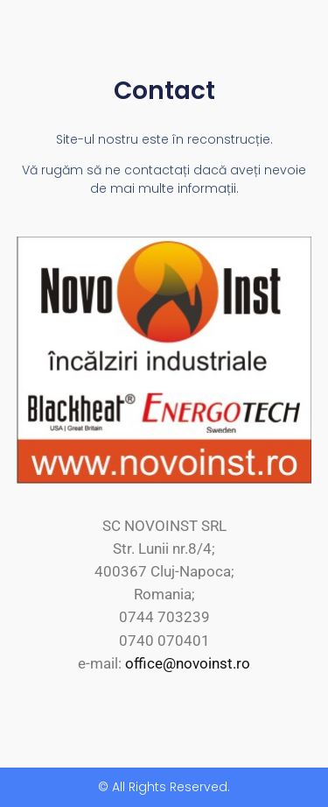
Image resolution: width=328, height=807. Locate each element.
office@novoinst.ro (187, 663)
